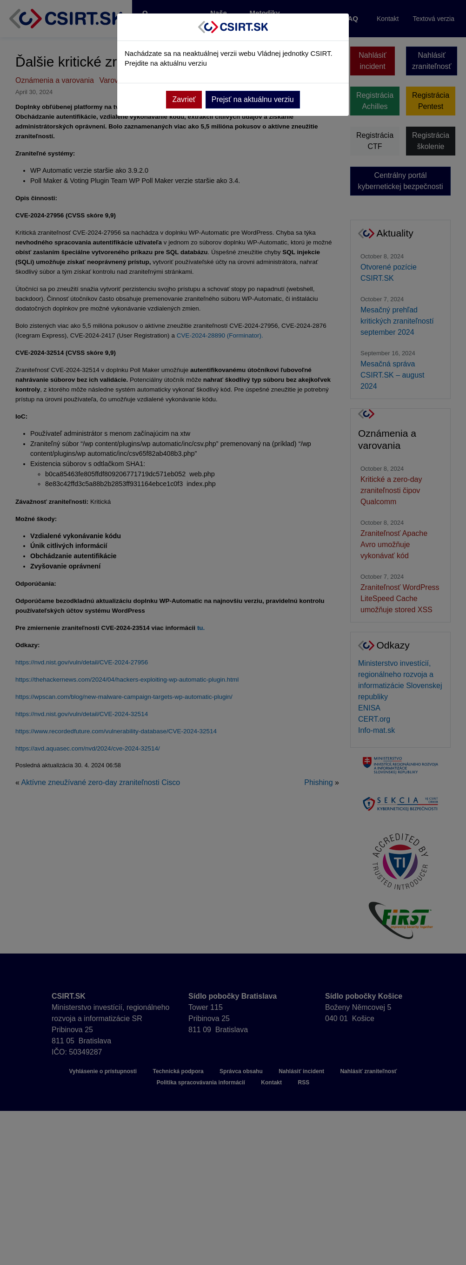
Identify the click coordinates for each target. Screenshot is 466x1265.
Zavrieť (183, 99)
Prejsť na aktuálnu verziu (253, 99)
